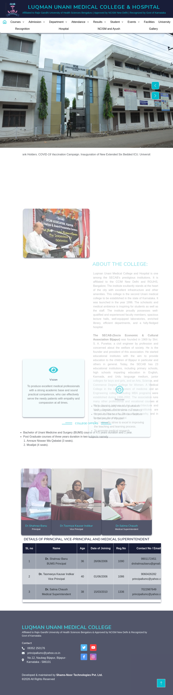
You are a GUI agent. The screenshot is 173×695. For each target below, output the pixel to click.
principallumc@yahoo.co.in (43, 653)
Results (99, 21)
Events (134, 21)
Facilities (149, 21)
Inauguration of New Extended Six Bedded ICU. (113, 154)
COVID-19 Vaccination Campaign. (63, 154)
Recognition (22, 28)
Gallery (153, 28)
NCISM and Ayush (109, 28)
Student (117, 21)
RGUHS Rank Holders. (27, 154)
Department (58, 21)
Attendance (80, 21)
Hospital (64, 28)
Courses (17, 21)
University (164, 21)
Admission (37, 21)
